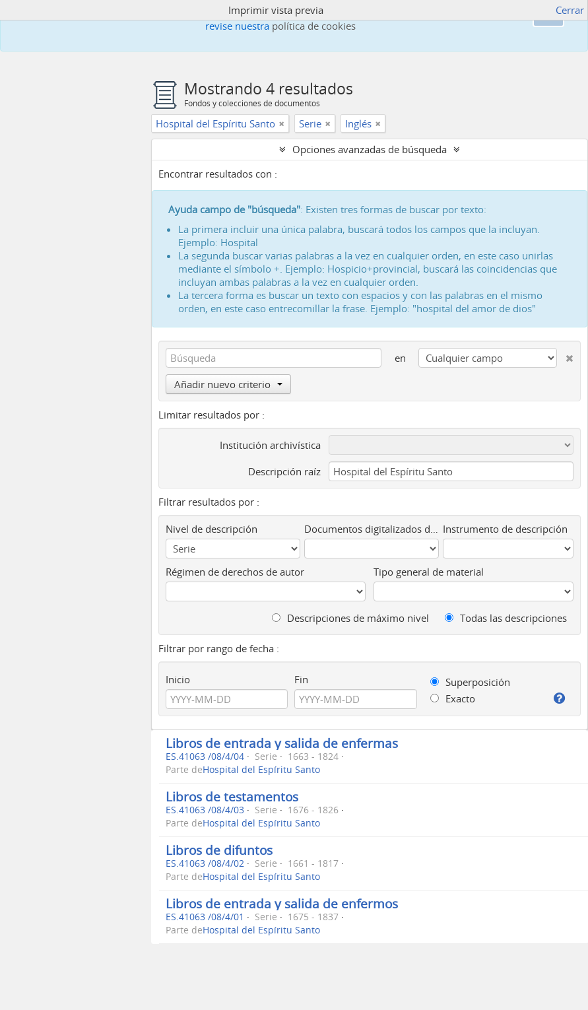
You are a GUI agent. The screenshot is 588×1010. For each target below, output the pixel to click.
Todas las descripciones (506, 617)
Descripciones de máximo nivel (350, 617)
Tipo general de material (429, 571)
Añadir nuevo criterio (228, 384)
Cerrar (570, 10)
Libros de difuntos (219, 850)
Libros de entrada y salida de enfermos (282, 903)
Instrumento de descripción (505, 528)
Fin (301, 679)
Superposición (470, 682)
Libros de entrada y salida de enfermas (282, 743)
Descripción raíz (284, 471)
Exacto (452, 698)
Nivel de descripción (211, 528)
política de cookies (314, 25)
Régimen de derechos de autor (235, 571)
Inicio (178, 679)
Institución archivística (270, 445)
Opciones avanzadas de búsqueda (369, 149)
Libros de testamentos (232, 796)
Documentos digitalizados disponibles (371, 528)
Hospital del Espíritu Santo (261, 770)
